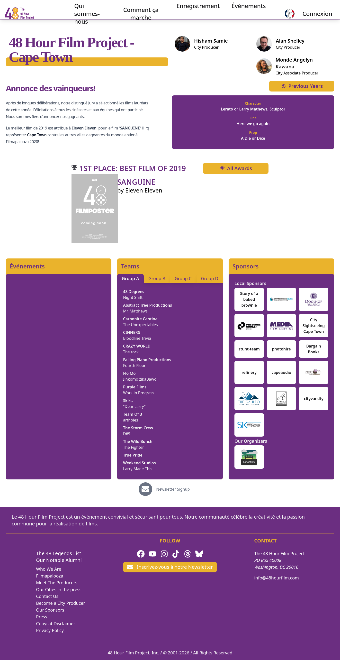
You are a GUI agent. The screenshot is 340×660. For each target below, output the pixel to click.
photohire (281, 349)
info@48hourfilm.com (276, 578)
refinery (249, 372)
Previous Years (302, 86)
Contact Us (47, 596)
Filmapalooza (49, 576)
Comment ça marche (138, 13)
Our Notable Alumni (59, 560)
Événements (244, 6)
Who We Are (48, 569)
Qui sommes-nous (91, 13)
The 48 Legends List (58, 553)
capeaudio (281, 372)
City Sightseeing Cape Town (314, 325)
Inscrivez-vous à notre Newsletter (170, 567)
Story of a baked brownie (249, 299)
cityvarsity (313, 398)
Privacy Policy (50, 630)
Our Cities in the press (58, 589)
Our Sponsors (50, 610)
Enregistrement (193, 6)
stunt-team (249, 349)
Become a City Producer (60, 603)
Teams (130, 266)
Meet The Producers (56, 583)
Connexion (309, 13)
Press (41, 617)
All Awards (235, 168)
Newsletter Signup (173, 489)
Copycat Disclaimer (55, 623)
